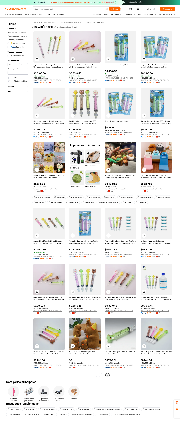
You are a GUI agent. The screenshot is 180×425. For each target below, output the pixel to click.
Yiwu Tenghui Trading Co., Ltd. (152, 189)
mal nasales (39, 202)
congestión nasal (141, 197)
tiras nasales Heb (64, 409)
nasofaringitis (81, 409)
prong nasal (47, 414)
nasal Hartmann (74, 197)
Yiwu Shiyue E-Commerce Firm (116, 189)
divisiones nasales (159, 197)
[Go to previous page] (98, 375)
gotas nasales (99, 414)
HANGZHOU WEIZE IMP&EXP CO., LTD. (47, 311)
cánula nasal (87, 202)
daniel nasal (59, 197)
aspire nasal (107, 197)
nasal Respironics (123, 197)
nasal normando (91, 197)
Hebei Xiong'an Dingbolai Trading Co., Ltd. (84, 365)
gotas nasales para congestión (79, 414)
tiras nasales (138, 202)
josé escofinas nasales (146, 409)
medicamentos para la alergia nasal (103, 409)
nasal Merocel (28, 409)
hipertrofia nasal (31, 414)
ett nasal (124, 202)
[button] (37, 59)
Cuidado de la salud (49, 22)
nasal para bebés (127, 409)
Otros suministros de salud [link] (95, 22)
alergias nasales (54, 202)
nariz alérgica (13, 409)
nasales (59, 414)
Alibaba (35, 22)
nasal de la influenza (41, 197)
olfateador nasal (14, 414)
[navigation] (18, 199)
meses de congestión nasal (106, 202)
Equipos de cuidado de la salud (70, 22)
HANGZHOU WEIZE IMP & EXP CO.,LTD (47, 80)
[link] (177, 403)
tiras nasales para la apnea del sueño (123, 414)
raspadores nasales (46, 409)
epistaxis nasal (71, 202)
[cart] (137, 9)
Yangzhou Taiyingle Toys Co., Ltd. (45, 189)
